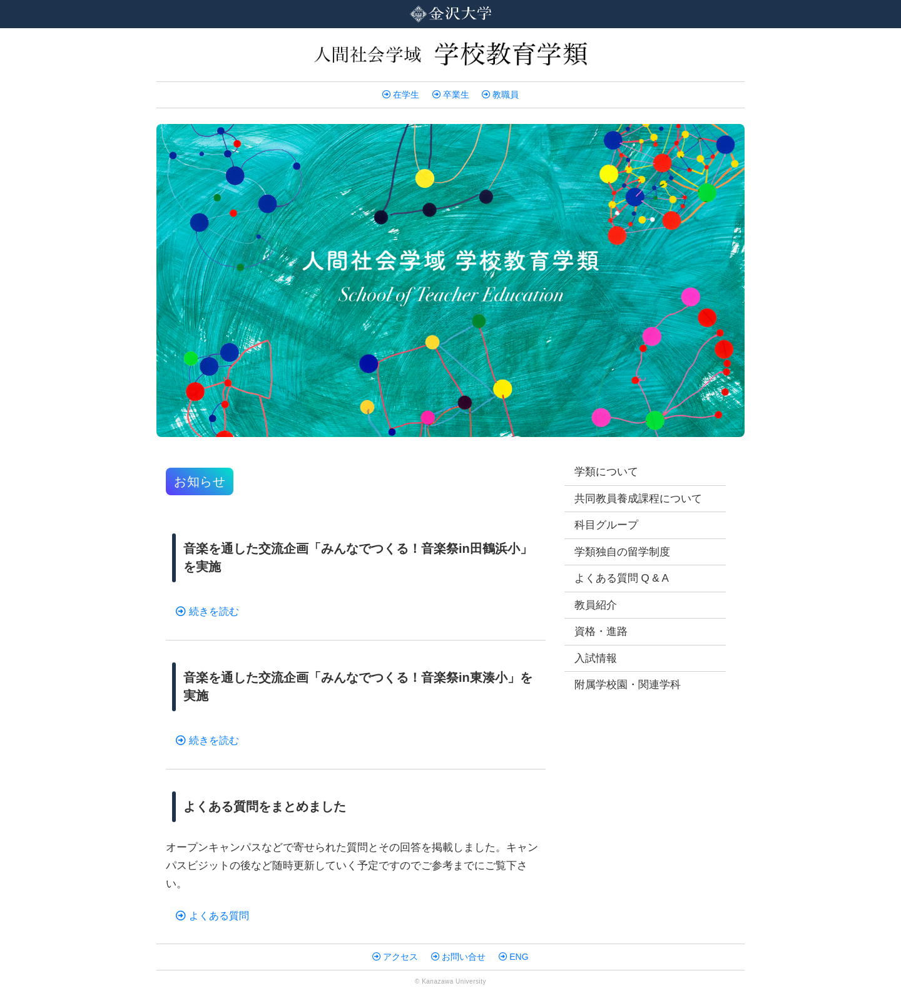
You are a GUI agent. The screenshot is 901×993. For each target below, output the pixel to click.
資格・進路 (601, 631)
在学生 (400, 95)
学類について (606, 472)
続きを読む (207, 611)
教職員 (500, 95)
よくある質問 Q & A (621, 578)
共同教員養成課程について (638, 499)
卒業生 (450, 95)
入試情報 (595, 658)
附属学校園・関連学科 (627, 685)
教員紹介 (595, 605)
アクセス (395, 957)
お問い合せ (458, 957)
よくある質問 (212, 916)
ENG (513, 957)
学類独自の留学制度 (622, 552)
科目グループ (606, 525)
